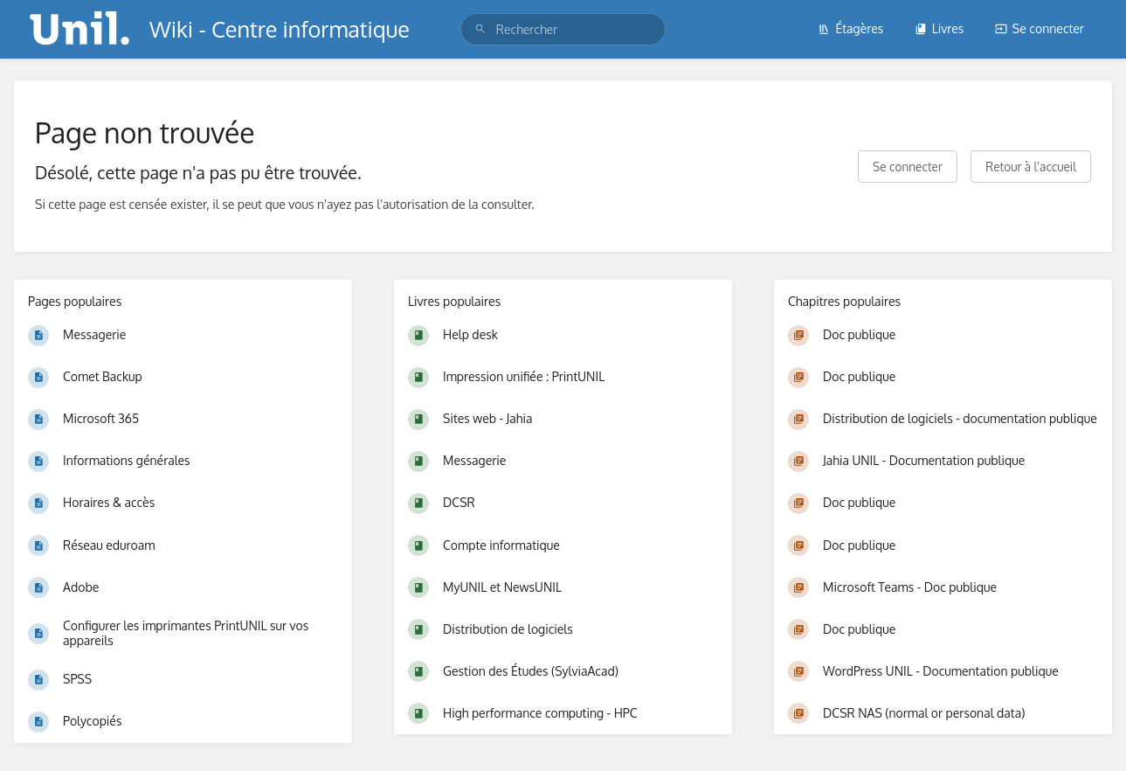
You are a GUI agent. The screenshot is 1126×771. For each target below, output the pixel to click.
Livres (939, 28)
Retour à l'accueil (1030, 166)
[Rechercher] (480, 29)
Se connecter (1039, 28)
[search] (563, 29)
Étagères (850, 28)
